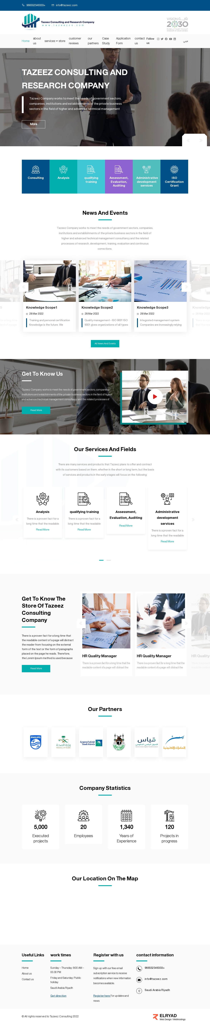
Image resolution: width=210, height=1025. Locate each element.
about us (37, 41)
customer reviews (75, 41)
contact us (140, 41)
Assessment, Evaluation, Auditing (126, 546)
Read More (42, 560)
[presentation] (188, 140)
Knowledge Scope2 (97, 338)
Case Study (106, 41)
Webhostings (179, 1019)
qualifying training (84, 543)
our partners (93, 41)
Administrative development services (167, 549)
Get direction (58, 996)
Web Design (166, 1019)
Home (26, 41)
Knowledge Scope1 (41, 338)
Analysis (42, 543)
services (50, 41)
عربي (185, 41)
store (62, 41)
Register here (102, 996)
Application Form (123, 41)
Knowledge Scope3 (152, 338)
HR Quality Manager (45, 689)
